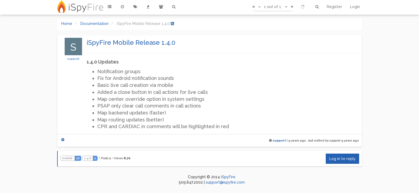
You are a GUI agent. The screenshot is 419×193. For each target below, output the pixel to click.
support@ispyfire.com (225, 182)
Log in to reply (342, 159)
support (73, 59)
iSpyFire (228, 177)
